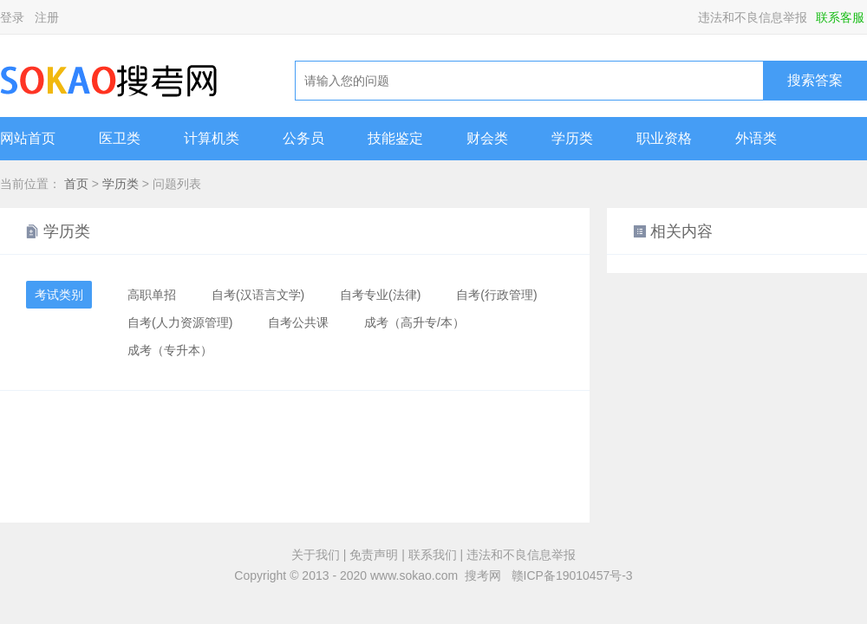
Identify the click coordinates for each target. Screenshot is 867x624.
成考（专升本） (169, 350)
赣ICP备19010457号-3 (572, 575)
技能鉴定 (395, 138)
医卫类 (119, 138)
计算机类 (211, 138)
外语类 (756, 138)
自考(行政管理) (496, 295)
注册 (47, 17)
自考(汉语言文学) (258, 295)
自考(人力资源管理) (179, 322)
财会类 (487, 138)
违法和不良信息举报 (752, 17)
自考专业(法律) (380, 295)
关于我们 (315, 555)
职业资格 (664, 138)
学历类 (572, 138)
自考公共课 (298, 322)
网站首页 (27, 138)
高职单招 (151, 295)
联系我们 (432, 555)
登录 (12, 17)
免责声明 (373, 555)
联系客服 (840, 17)
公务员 (303, 138)
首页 (76, 184)
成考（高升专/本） (414, 322)
